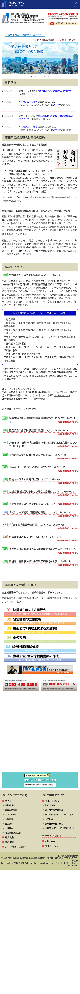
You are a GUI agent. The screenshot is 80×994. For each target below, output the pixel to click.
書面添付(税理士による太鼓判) (59, 815)
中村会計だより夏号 (28, 102)
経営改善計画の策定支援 (40, 747)
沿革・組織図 (11, 815)
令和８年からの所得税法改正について (54, 91)
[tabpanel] (40, 58)
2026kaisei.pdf (62, 395)
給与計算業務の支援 (54, 824)
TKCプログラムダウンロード (40, 720)
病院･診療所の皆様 (40, 733)
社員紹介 (9, 824)
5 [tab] (48, 76)
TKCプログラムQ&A (40, 713)
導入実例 (9, 837)
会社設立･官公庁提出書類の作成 (59, 828)
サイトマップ (68, 40)
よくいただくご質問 (15, 846)
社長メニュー (40, 706)
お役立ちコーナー (40, 726)
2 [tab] (35, 76)
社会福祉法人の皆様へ (40, 740)
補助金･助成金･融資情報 (40, 753)
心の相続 (49, 819)
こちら (56, 105)
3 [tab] (40, 76)
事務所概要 (10, 805)
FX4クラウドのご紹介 (40, 767)
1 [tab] (31, 76)
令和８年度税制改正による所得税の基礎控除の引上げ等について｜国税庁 (39, 392)
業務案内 (9, 842)
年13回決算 (50, 805)
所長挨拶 (9, 819)
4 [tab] (44, 76)
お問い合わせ (52, 841)
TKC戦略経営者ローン (40, 760)
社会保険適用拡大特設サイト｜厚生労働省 (23, 399)
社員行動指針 (11, 810)
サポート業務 (52, 801)
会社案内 (9, 801)
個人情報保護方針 (46, 40)
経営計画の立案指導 (54, 810)
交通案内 (9, 828)
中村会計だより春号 (28, 127)
